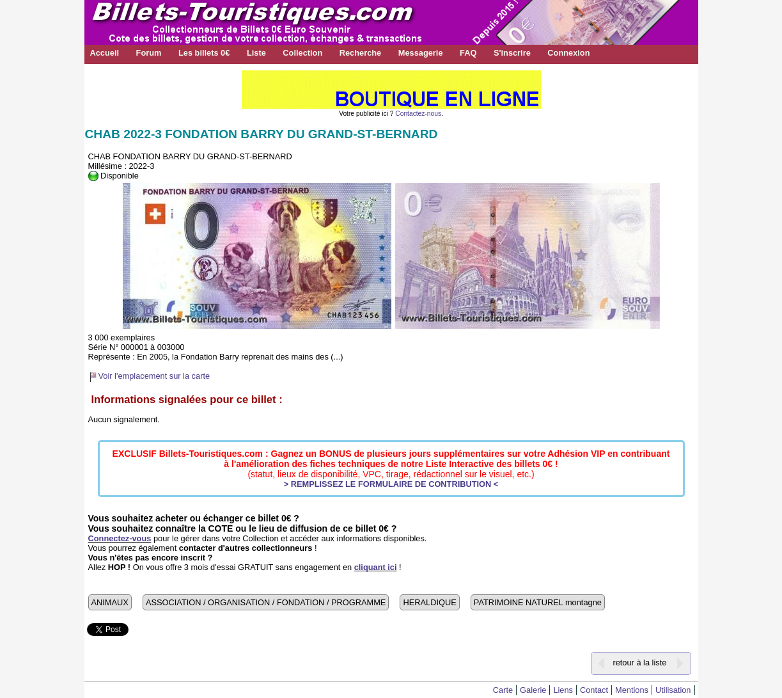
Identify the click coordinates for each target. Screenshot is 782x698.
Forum (149, 53)
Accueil (105, 53)
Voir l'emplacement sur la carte (154, 376)
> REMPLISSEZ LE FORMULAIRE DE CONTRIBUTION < (391, 484)
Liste (256, 53)
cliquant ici (375, 567)
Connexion (568, 53)
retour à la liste (639, 662)
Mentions (631, 690)
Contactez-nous (418, 113)
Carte (503, 690)
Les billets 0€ (204, 53)
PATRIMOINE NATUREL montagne (538, 602)
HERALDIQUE (429, 602)
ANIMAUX (110, 602)
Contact (594, 690)
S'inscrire (512, 53)
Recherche (360, 53)
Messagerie (420, 53)
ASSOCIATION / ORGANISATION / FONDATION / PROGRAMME (266, 602)
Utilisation (673, 690)
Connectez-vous (120, 538)
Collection (302, 53)
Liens (563, 690)
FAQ (468, 53)
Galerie (533, 690)
